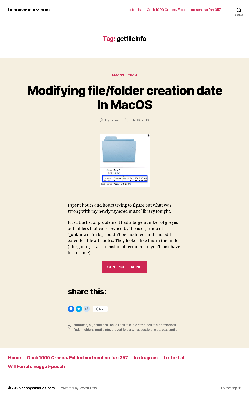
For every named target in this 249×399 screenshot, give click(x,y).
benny (114, 120)
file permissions (164, 325)
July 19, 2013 (139, 120)
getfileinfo (102, 329)
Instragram (146, 357)
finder (77, 329)
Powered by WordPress (78, 388)
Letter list (134, 10)
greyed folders (122, 329)
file (128, 325)
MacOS (118, 75)
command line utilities (109, 325)
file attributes (142, 325)
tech (132, 75)
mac (157, 329)
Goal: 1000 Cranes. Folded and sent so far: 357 (184, 10)
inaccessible (143, 329)
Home (14, 357)
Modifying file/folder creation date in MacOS (124, 97)
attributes (80, 325)
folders (88, 329)
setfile (173, 329)
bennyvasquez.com (29, 9)
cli (90, 325)
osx (164, 329)
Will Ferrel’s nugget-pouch (36, 366)
